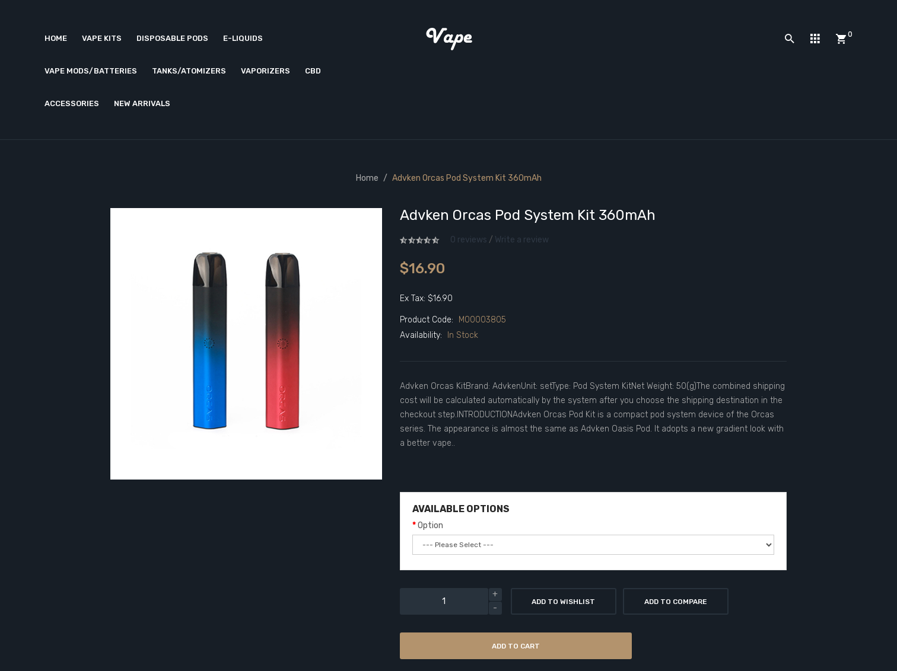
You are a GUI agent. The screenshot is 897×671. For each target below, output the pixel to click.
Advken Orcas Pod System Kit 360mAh (467, 178)
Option (430, 525)
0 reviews (468, 240)
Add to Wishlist (563, 601)
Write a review (522, 240)
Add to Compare (675, 601)
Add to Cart (516, 646)
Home (367, 178)
